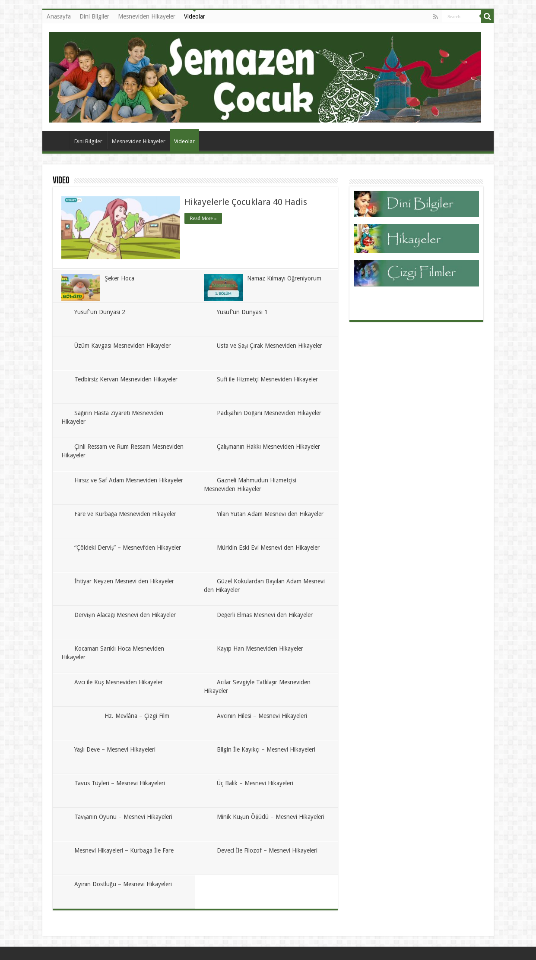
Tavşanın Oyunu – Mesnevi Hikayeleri (123, 816)
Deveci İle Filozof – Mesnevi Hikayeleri (267, 850)
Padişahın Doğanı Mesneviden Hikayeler (269, 412)
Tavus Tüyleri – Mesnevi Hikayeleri (119, 783)
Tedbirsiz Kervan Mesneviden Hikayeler (126, 379)
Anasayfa (59, 16)
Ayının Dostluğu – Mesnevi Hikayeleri (123, 884)
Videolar (194, 16)
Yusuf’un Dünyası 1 (242, 311)
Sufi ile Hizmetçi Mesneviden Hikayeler (267, 379)
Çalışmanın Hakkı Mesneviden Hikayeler (268, 446)
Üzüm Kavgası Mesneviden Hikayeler (122, 345)
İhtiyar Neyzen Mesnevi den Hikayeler (124, 581)
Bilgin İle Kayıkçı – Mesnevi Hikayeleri (266, 749)
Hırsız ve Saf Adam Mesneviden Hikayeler (128, 480)
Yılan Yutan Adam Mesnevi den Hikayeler (270, 513)
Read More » (203, 218)
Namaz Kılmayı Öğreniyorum (284, 278)
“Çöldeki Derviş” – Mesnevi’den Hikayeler (127, 547)
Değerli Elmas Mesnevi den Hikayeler (265, 614)
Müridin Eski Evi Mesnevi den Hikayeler (268, 547)
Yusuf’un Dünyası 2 (99, 311)
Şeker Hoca (119, 278)
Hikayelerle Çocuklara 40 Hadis (245, 202)
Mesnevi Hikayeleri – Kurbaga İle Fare (124, 850)
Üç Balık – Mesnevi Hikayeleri (255, 783)
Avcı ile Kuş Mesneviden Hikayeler (118, 682)
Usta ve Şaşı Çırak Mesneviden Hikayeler (269, 345)
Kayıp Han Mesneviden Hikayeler (260, 648)
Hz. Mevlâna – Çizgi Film (137, 715)
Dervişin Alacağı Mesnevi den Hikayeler (125, 614)
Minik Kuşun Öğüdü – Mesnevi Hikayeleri (270, 816)
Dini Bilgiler (94, 16)
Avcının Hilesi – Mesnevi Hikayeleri (262, 715)
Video (61, 181)
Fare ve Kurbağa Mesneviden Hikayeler (125, 513)
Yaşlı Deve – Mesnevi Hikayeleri (114, 749)
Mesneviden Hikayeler (146, 16)
